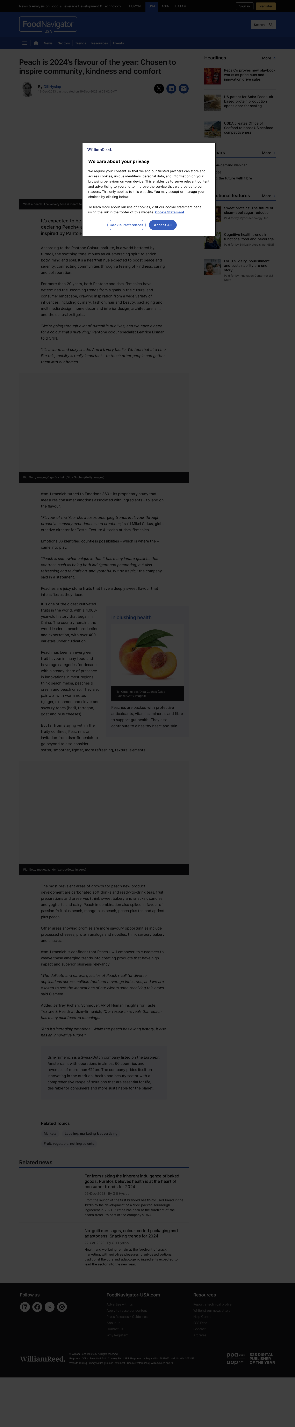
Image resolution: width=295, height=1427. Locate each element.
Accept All (163, 225)
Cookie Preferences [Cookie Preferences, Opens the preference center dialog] (126, 225)
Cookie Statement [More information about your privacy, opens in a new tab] (169, 212)
